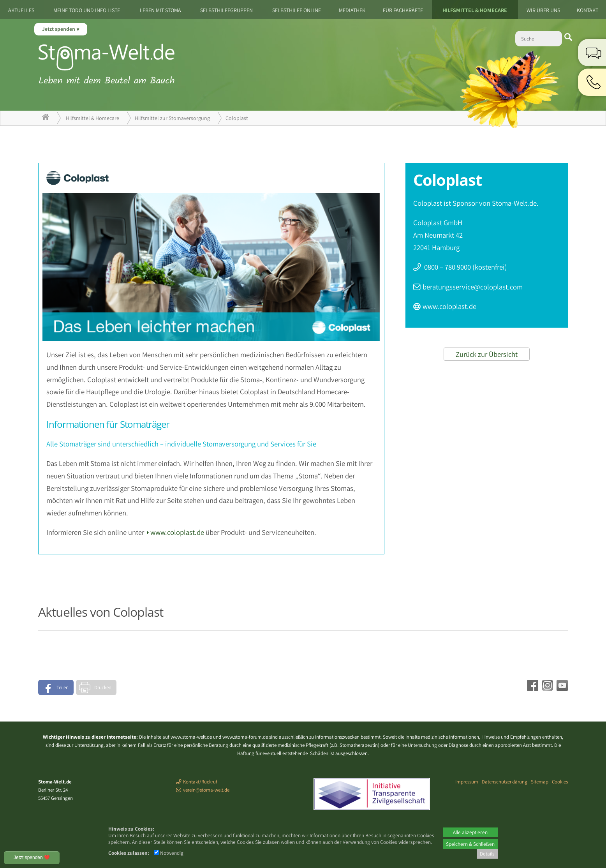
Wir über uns (543, 10)
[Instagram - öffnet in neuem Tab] (546, 688)
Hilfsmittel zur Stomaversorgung (172, 118)
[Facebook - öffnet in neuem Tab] (531, 688)
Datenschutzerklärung (504, 781)
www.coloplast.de (177, 532)
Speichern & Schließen (470, 843)
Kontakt (587, 10)
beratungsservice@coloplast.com (473, 286)
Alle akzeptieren (470, 832)
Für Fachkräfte (403, 10)
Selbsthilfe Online (296, 10)
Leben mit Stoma (160, 10)
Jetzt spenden (59, 28)
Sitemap (539, 781)
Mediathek (352, 10)
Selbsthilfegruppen (226, 10)
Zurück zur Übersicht (487, 354)
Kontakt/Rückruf (200, 781)
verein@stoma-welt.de (206, 790)
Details (487, 853)
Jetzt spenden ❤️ (32, 857)
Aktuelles (21, 10)
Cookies (560, 781)
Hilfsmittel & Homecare (474, 10)
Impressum (466, 781)
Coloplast (236, 118)
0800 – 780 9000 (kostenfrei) (465, 267)
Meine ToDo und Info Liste (86, 10)
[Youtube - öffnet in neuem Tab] (561, 688)
